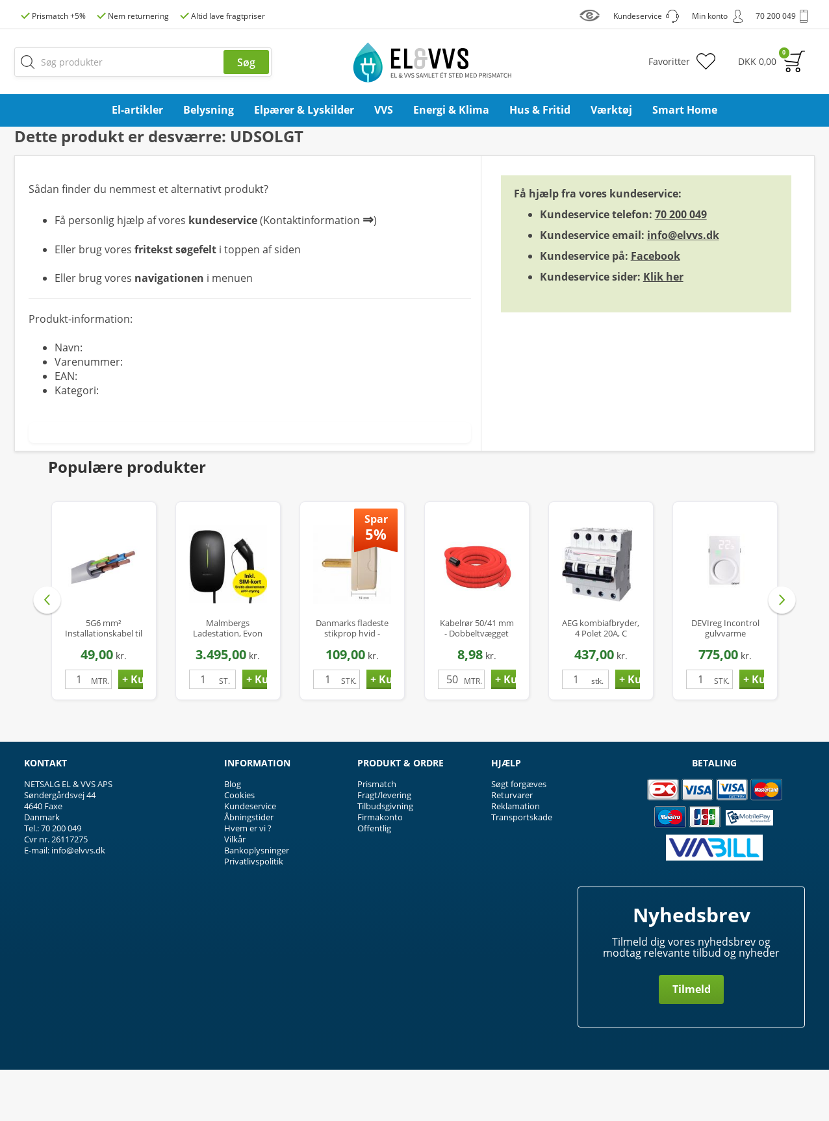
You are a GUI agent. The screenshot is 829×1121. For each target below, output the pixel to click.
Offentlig (374, 879)
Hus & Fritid (539, 110)
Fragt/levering (384, 846)
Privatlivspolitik (253, 912)
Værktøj (611, 110)
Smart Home (684, 110)
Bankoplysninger (256, 901)
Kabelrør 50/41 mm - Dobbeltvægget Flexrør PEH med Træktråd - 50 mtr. (477, 679)
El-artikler (137, 110)
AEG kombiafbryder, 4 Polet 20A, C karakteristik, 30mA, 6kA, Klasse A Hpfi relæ (600, 679)
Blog (232, 835)
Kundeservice (250, 857)
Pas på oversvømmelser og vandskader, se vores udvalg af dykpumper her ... (414, 135)
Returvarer (512, 846)
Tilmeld (691, 1040)
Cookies (239, 846)
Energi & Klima (451, 110)
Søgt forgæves (518, 835)
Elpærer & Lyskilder (304, 110)
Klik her (663, 328)
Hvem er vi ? (248, 879)
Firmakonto (380, 868)
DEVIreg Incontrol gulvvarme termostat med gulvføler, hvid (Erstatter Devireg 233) (725, 679)
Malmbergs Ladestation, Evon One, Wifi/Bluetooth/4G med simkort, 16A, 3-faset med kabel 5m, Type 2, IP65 (227, 679)
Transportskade (521, 868)
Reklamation (515, 857)
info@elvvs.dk (683, 286)
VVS (383, 110)
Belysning (208, 110)
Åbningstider (249, 868)
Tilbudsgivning (385, 857)
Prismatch (376, 835)
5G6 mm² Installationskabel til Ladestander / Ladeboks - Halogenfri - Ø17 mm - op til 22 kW (103, 679)
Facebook (655, 307)
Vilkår (235, 890)
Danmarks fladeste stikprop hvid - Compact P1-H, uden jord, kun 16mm (352, 679)
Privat (786, 162)
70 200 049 (681, 265)
